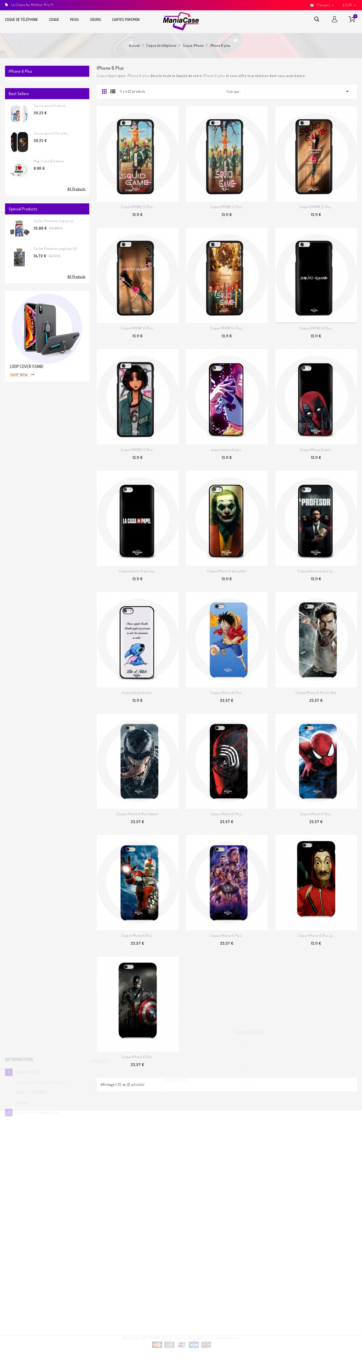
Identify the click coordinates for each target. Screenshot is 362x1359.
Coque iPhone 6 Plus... (227, 692)
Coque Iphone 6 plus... (137, 692)
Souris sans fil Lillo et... (50, 105)
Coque (54, 19)
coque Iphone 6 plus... (227, 450)
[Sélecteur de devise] (349, 5)
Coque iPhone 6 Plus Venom (137, 814)
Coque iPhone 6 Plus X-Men (316, 692)
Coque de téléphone (21, 19)
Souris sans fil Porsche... (51, 133)
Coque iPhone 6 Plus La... (316, 935)
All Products (76, 189)
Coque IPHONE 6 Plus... (137, 207)
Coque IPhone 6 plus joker (226, 571)
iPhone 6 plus (20, 71)
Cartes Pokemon (126, 19)
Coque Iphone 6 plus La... (137, 571)
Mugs (74, 19)
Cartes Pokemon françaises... (55, 221)
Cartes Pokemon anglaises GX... (56, 248)
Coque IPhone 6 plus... (316, 450)
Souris (95, 19)
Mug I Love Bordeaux (49, 161)
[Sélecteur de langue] (322, 5)
